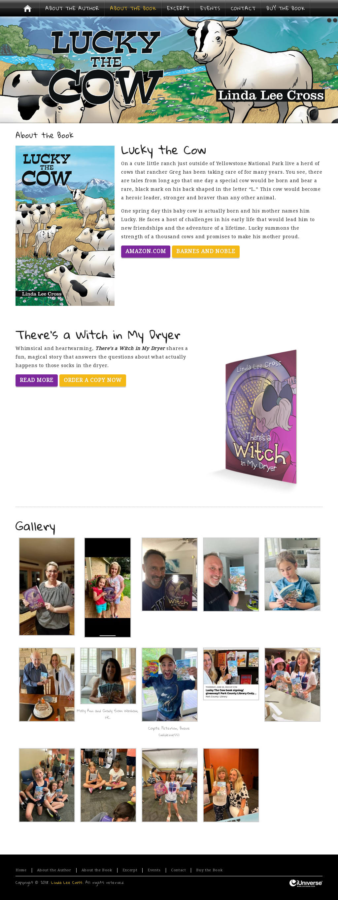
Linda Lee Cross (67, 882)
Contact (178, 870)
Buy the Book (209, 870)
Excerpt (129, 870)
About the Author (54, 870)
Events (154, 870)
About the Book (97, 870)
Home (21, 870)
